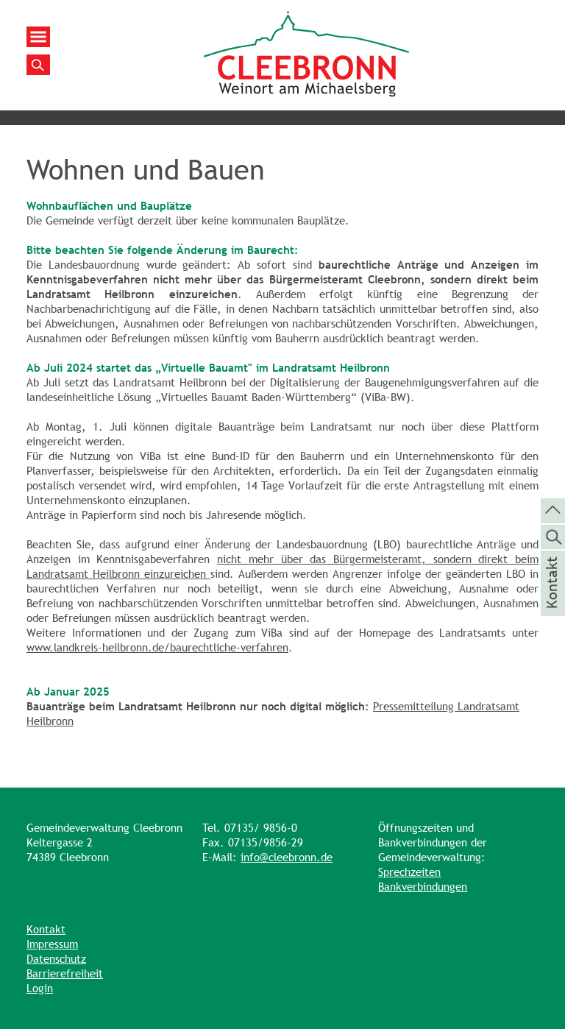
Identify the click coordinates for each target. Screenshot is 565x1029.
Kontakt (45, 929)
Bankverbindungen (422, 887)
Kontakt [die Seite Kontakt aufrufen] (552, 602)
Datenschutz (56, 959)
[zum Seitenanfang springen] (553, 509)
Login (39, 988)
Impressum (52, 944)
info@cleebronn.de (287, 857)
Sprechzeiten (409, 872)
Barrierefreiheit (64, 973)
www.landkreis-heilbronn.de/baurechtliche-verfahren (157, 647)
